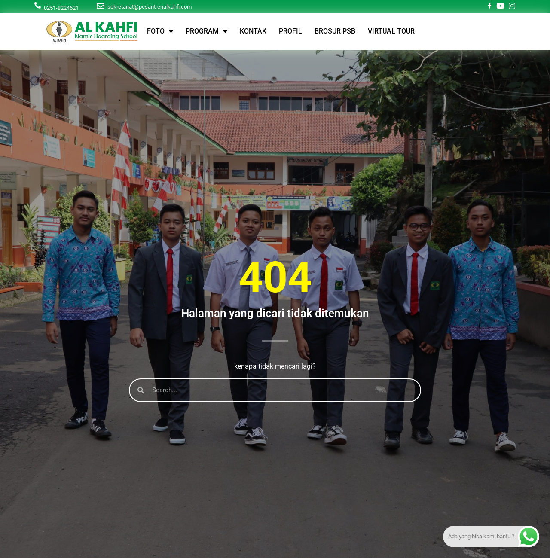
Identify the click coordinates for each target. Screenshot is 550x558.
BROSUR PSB (335, 31)
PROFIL (290, 31)
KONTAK (253, 31)
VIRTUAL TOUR (391, 31)
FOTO (160, 31)
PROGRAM (206, 31)
